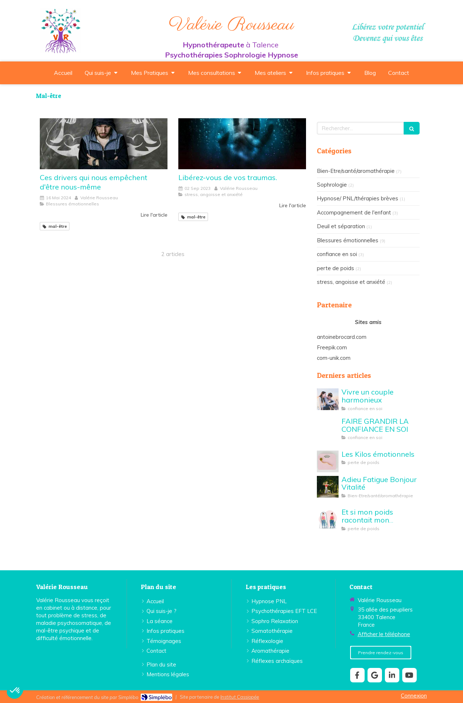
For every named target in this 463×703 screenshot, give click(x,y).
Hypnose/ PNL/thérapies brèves (357, 198)
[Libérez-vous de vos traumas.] (242, 143)
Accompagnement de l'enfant (354, 212)
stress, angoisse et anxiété (351, 281)
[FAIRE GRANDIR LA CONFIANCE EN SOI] (328, 428)
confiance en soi (337, 254)
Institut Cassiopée (239, 697)
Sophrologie (332, 184)
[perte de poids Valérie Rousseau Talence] (328, 461)
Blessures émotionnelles (347, 240)
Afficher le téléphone (384, 634)
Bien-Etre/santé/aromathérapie (356, 170)
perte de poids (335, 268)
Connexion (414, 695)
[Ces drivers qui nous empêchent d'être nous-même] (103, 143)
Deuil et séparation (341, 226)
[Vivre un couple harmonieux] (328, 399)
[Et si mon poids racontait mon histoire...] (328, 519)
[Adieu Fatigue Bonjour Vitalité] (328, 487)
